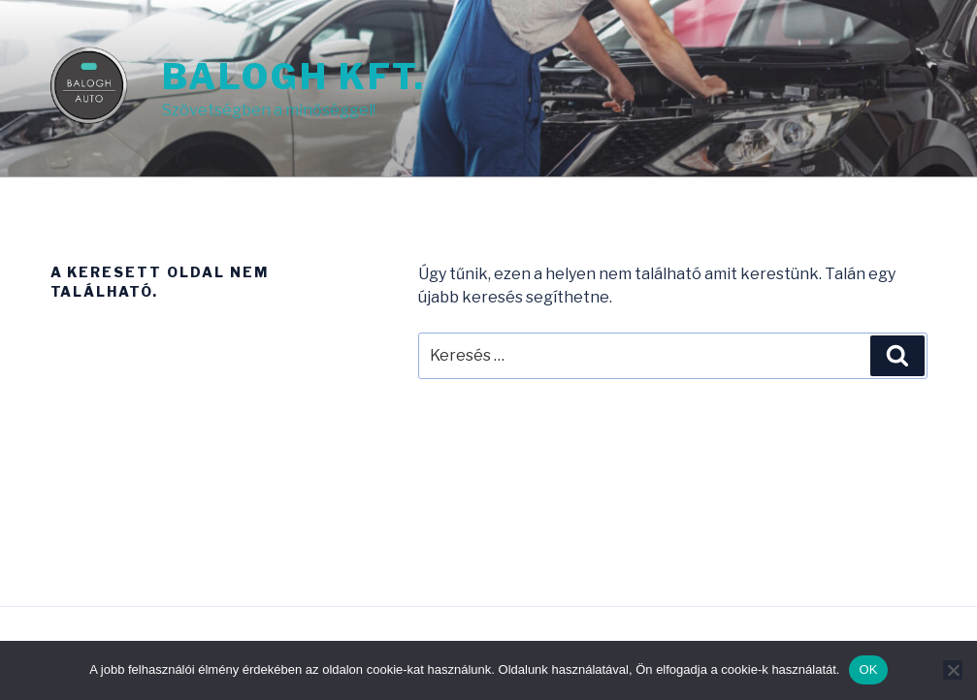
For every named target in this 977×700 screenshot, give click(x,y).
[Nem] (952, 670)
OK (868, 669)
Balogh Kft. (294, 76)
